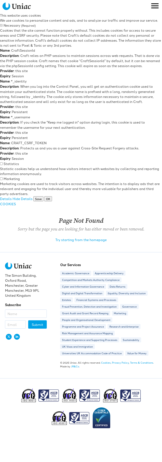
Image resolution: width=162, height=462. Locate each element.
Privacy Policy (120, 362)
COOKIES (8, 204)
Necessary (20, 25)
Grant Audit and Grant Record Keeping (85, 313)
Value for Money (137, 353)
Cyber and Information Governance (83, 286)
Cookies (106, 362)
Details (6, 198)
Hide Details (23, 198)
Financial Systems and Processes (96, 300)
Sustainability (131, 340)
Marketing (12, 178)
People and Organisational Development (86, 320)
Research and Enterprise (124, 326)
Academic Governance (75, 273)
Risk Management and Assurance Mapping (87, 333)
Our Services (70, 264)
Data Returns (117, 286)
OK (48, 199)
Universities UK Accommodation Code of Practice (92, 353)
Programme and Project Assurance (83, 326)
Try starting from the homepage (81, 239)
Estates (66, 300)
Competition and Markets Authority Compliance (91, 280)
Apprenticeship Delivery (109, 273)
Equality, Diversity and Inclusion (127, 293)
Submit (37, 324)
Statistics (11, 163)
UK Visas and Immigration (77, 346)
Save (38, 199)
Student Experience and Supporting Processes (89, 340)
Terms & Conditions (141, 362)
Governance (129, 306)
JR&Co (75, 366)
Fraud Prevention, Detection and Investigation (89, 306)
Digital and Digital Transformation (82, 293)
